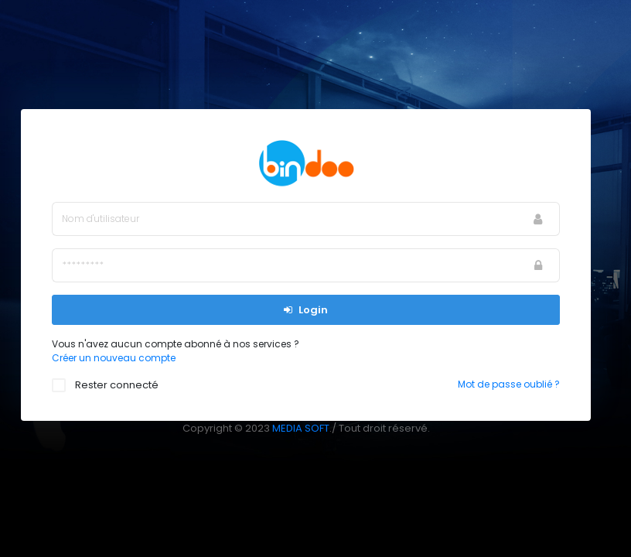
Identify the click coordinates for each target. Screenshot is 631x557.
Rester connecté (113, 385)
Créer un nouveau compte (114, 357)
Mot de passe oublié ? (509, 384)
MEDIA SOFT (300, 428)
